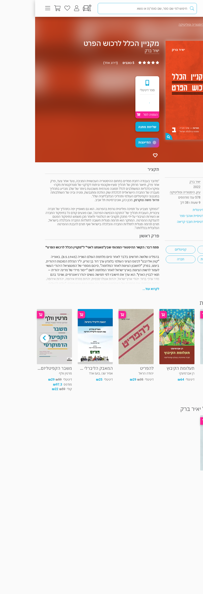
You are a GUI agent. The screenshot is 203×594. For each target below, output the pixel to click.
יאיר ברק (117, 50)
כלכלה (177, 249)
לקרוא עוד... (115, 289)
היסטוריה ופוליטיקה (156, 25)
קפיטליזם (145, 249)
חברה (145, 259)
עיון (185, 25)
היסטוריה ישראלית (177, 259)
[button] (112, 142)
